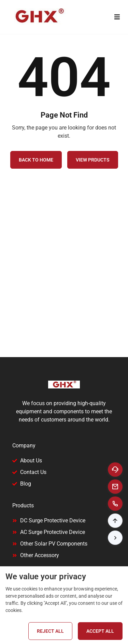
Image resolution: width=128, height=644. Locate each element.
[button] (115, 520)
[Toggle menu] (117, 17)
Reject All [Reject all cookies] (50, 631)
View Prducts (93, 160)
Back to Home (36, 160)
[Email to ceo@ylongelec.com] (115, 486)
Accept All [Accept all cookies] (100, 631)
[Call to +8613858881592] (115, 503)
